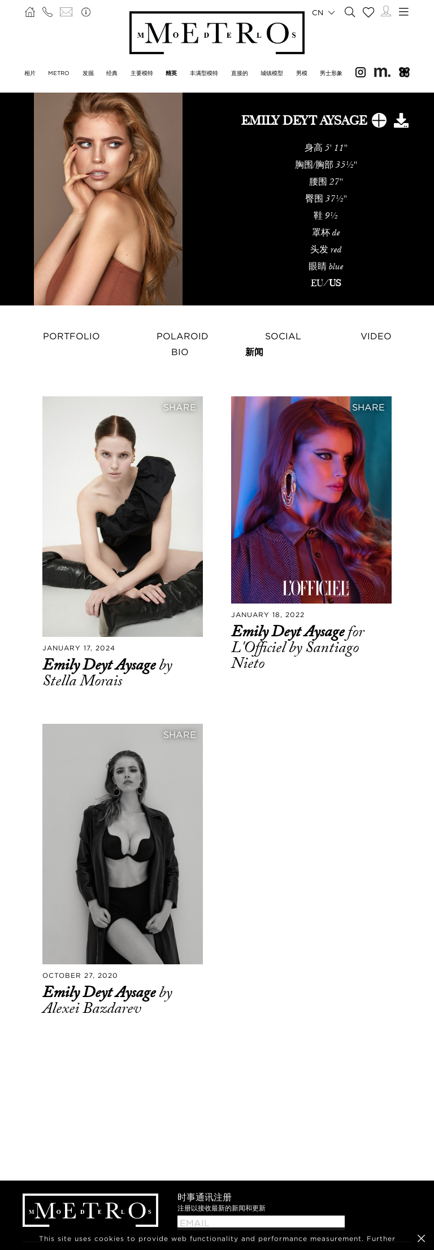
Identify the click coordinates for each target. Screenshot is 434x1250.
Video (376, 336)
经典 (112, 73)
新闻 (254, 352)
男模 (301, 73)
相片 (30, 73)
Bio (180, 352)
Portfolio (71, 336)
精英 (171, 73)
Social (283, 336)
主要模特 (142, 73)
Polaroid (183, 336)
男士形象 (331, 73)
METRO (59, 73)
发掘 (88, 73)
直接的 (239, 73)
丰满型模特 (204, 73)
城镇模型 (272, 73)
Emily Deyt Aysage (100, 665)
